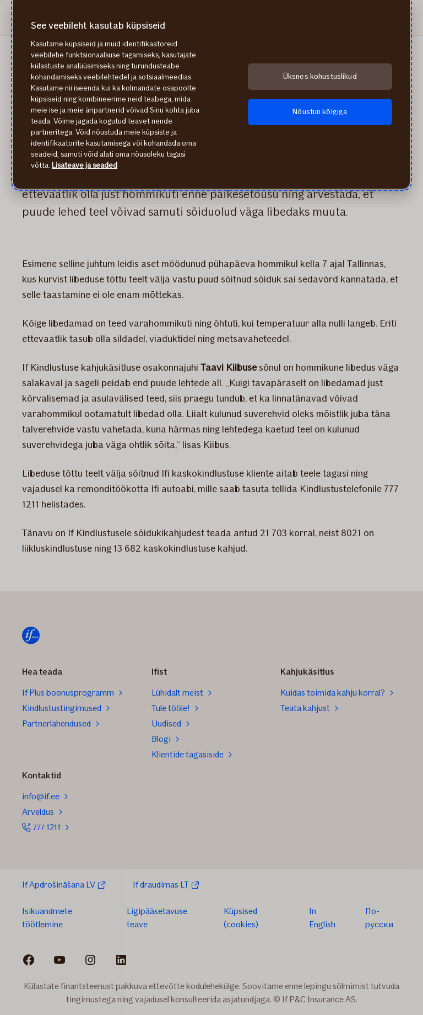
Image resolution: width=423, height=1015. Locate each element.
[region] (211, 94)
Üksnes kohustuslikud (320, 76)
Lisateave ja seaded (84, 165)
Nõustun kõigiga (319, 111)
